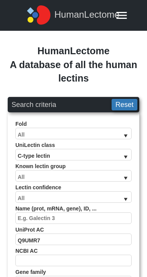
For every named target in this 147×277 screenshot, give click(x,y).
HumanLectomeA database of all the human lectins (73, 64)
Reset (124, 104)
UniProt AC (73, 236)
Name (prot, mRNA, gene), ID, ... (73, 214)
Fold (73, 130)
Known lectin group (73, 172)
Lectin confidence (73, 193)
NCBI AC (73, 257)
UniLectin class (73, 151)
